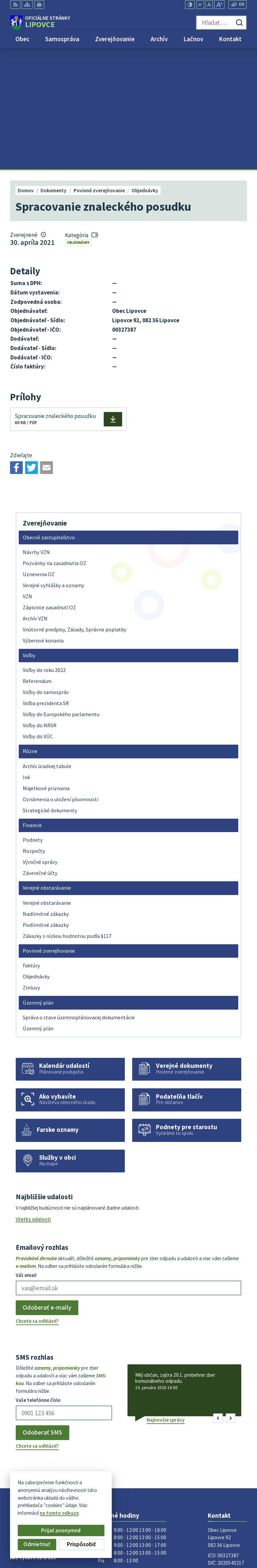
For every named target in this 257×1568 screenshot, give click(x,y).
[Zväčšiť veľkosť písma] (219, 4)
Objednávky (78, 121)
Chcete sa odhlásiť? (37, 1200)
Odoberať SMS (42, 1311)
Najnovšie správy (166, 1298)
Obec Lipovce (61, 1502)
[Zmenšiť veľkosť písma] (200, 4)
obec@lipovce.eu (227, 1459)
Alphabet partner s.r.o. (92, 1496)
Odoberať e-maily (47, 1186)
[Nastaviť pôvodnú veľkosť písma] (209, 4)
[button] (218, 1297)
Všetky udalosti (33, 1097)
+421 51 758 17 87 (227, 1451)
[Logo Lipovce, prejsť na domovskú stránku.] (40, 22)
